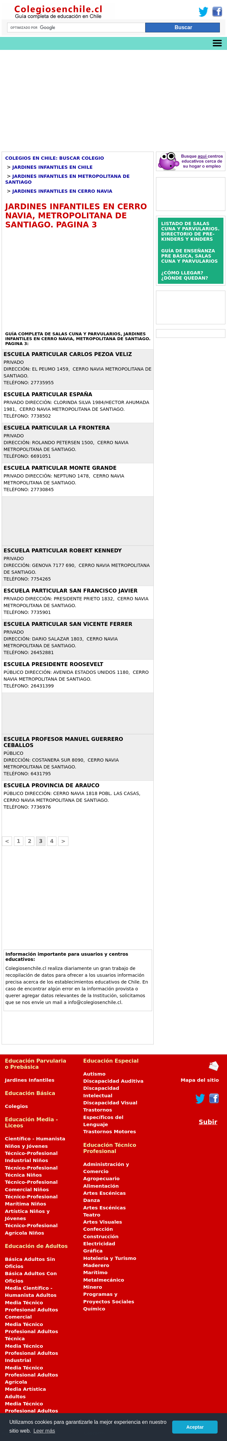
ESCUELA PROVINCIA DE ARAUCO (52, 785)
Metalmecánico (103, 1280)
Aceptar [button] (195, 1427)
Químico (94, 1309)
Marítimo (95, 1272)
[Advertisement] (113, 98)
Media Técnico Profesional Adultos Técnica (31, 1331)
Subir (208, 1122)
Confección (98, 1229)
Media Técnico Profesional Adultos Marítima (31, 1411)
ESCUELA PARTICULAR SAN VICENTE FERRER (68, 624)
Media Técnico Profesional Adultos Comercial (31, 1310)
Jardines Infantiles (29, 1080)
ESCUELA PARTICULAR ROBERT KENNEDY (63, 551)
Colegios (16, 1106)
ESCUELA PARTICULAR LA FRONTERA (57, 428)
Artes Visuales (102, 1222)
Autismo (94, 1074)
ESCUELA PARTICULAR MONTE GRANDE (60, 468)
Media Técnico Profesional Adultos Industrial (31, 1353)
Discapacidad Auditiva (113, 1081)
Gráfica (93, 1251)
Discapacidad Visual (110, 1103)
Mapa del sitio (200, 1080)
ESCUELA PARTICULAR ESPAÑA (48, 394)
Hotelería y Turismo (110, 1258)
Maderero (96, 1265)
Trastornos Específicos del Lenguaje (103, 1117)
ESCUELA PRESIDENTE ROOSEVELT (53, 664)
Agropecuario (101, 1179)
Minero (92, 1287)
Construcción (101, 1236)
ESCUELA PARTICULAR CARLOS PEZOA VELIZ (68, 354)
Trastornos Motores (109, 1132)
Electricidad (99, 1244)
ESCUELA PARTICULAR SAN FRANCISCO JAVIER (70, 591)
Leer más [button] (44, 1431)
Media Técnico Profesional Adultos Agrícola (31, 1375)
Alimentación (101, 1186)
